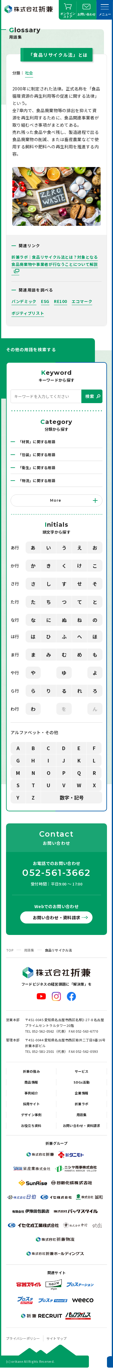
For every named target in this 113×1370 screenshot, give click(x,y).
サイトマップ (56, 1338)
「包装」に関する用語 (36, 454)
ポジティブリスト (27, 313)
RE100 (60, 301)
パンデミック (23, 301)
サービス (81, 1071)
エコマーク (82, 301)
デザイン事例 (31, 1114)
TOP (10, 950)
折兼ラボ (81, 1103)
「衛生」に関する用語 (36, 467)
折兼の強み (31, 1071)
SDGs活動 (81, 1082)
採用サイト (31, 1103)
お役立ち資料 (31, 1125)
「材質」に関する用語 (36, 441)
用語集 (29, 950)
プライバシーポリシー (23, 1338)
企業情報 (81, 1093)
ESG (45, 301)
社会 (29, 73)
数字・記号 (72, 797)
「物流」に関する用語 (36, 480)
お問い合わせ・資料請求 (56, 917)
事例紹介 (31, 1093)
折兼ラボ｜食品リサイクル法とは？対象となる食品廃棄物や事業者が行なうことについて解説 (54, 260)
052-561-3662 (56, 872)
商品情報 (31, 1082)
